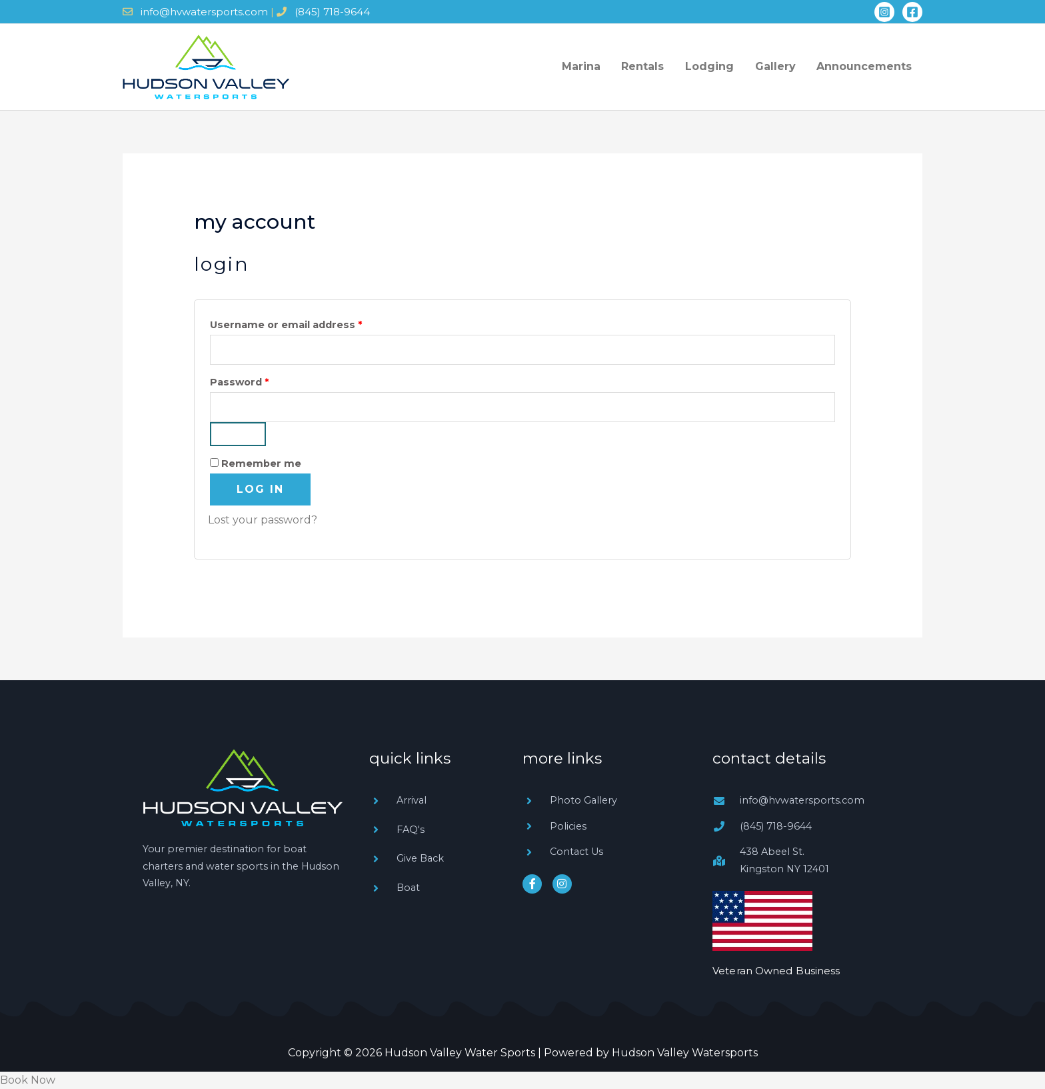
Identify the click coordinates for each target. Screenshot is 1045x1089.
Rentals (669, 66)
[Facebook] (912, 12)
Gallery (786, 66)
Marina (615, 66)
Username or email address (309, 323)
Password (263, 380)
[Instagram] (884, 12)
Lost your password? (262, 519)
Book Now (27, 1080)
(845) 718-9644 (332, 11)
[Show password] (238, 434)
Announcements (868, 66)
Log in (260, 489)
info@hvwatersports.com (204, 11)
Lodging (728, 66)
